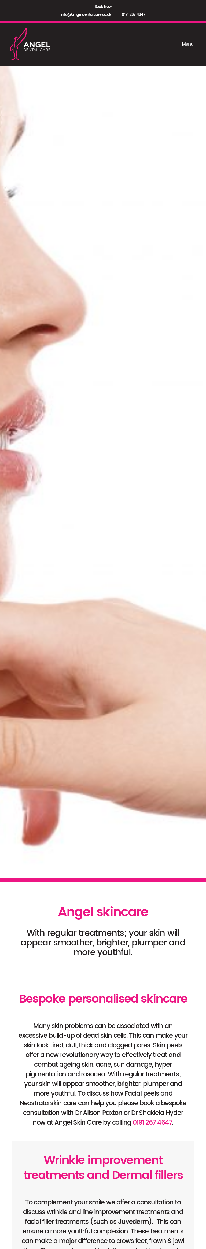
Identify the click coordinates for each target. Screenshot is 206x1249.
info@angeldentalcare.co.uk (86, 15)
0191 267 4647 (133, 15)
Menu (189, 44)
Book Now (103, 6)
